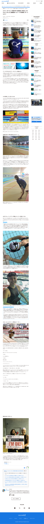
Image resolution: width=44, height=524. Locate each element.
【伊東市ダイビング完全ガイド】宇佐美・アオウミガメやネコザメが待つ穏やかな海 (37, 49)
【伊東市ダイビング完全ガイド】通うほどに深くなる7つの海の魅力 (37, 53)
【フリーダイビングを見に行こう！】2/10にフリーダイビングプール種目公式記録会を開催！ (37, 26)
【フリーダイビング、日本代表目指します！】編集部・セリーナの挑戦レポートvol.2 (14, 475)
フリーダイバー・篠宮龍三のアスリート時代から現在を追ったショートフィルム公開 (37, 36)
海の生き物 (35, 83)
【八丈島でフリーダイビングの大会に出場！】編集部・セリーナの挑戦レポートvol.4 (14, 478)
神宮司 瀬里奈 (7, 490)
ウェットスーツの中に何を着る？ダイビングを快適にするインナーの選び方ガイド (37, 81)
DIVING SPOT (35, 51)
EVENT (34, 24)
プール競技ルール (6, 463)
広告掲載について (26, 518)
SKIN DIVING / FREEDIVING (10, 16)
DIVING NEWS (35, 60)
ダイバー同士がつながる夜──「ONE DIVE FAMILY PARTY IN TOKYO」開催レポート (37, 62)
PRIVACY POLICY (32, 518)
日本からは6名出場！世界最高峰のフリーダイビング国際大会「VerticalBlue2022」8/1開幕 (37, 31)
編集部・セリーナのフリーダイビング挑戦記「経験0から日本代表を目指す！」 (14, 470)
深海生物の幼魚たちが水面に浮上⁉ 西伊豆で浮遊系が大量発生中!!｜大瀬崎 (37, 67)
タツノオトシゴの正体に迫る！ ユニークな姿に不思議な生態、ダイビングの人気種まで (37, 86)
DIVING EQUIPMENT (36, 38)
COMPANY (15, 518)
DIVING (4, 16)
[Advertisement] (16, 89)
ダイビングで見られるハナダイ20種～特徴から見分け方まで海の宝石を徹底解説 (37, 58)
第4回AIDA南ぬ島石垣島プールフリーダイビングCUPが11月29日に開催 (37, 22)
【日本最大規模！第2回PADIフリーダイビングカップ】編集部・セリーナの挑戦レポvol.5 (15, 480)
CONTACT (20, 518)
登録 (36, 121)
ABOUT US (10, 518)
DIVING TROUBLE (36, 88)
